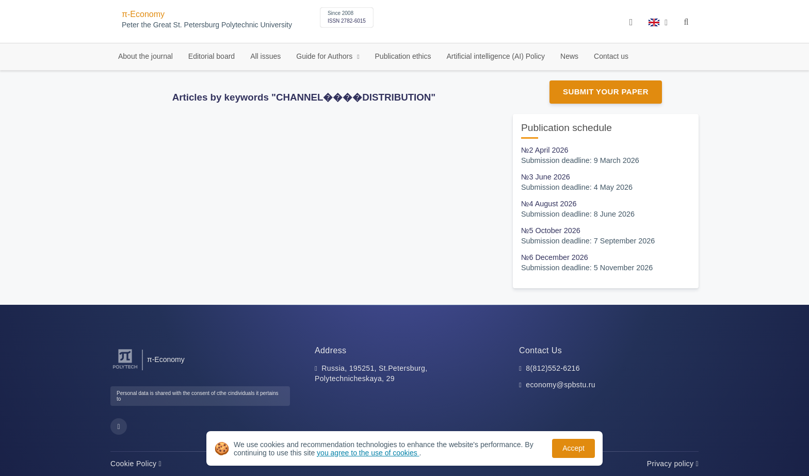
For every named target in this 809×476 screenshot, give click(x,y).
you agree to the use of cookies (368, 453)
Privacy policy (673, 463)
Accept (573, 448)
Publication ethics (403, 56)
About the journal (145, 56)
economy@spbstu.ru (560, 385)
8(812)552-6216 (553, 368)
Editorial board (211, 56)
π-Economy (143, 14)
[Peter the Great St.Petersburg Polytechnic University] (125, 369)
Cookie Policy (135, 463)
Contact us (611, 56)
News (569, 56)
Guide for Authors (325, 56)
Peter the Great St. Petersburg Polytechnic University (207, 25)
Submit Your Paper (606, 91)
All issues (265, 56)
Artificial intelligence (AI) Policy (495, 56)
